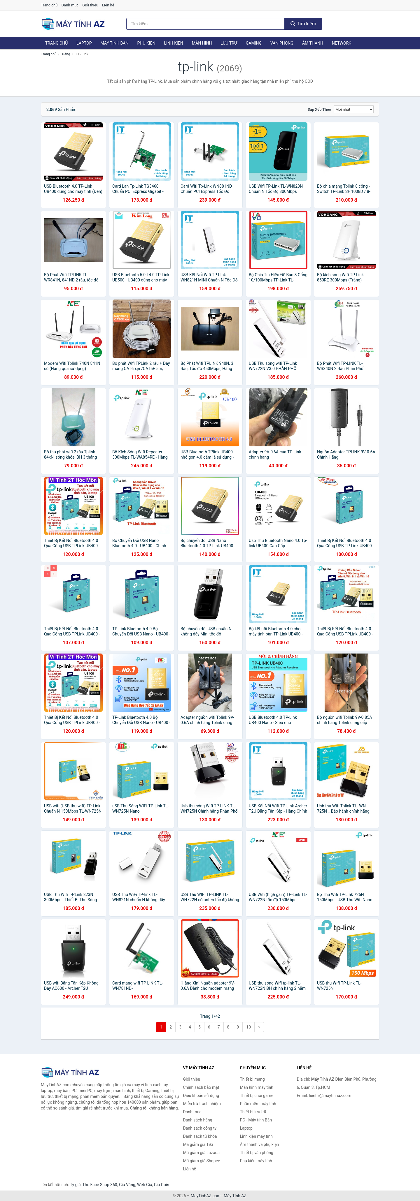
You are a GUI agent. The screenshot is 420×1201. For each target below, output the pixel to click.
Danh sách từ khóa (200, 1136)
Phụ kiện (146, 43)
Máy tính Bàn (115, 43)
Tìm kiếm (303, 24)
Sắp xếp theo (319, 109)
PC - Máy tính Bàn (256, 1120)
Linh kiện (173, 43)
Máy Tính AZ (235, 1195)
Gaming (254, 43)
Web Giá (144, 1184)
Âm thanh (312, 43)
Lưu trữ (228, 43)
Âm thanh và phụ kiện (259, 1144)
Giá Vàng (127, 1184)
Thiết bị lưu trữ (253, 1112)
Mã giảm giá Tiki (198, 1144)
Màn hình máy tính (257, 1087)
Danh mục (70, 5)
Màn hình (202, 43)
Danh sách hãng (197, 1120)
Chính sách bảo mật (201, 1087)
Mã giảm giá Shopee (201, 1160)
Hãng (66, 54)
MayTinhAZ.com (205, 1195)
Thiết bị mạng (252, 1079)
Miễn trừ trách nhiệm (202, 1103)
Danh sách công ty (200, 1128)
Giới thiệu (90, 5)
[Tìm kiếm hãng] (205, 24)
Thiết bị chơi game (257, 1095)
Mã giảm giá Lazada (201, 1152)
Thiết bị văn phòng (256, 1152)
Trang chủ (49, 5)
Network (341, 43)
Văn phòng (281, 43)
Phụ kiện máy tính (256, 1160)
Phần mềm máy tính (258, 1103)
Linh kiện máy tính (256, 1136)
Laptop (84, 43)
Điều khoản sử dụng (201, 1095)
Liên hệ (108, 5)
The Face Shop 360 (99, 1184)
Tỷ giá (75, 1184)
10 (248, 1027)
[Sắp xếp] (354, 109)
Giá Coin (161, 1184)
